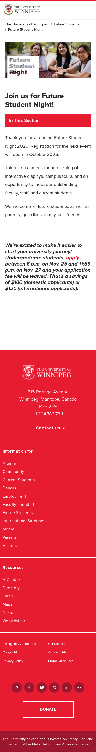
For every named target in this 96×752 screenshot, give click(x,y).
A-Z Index (12, 579)
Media (8, 529)
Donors (9, 487)
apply (72, 258)
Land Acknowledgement (73, 744)
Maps (8, 604)
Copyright (10, 652)
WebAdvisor (14, 620)
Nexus (8, 612)
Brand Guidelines (61, 661)
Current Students (19, 479)
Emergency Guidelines (19, 644)
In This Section (24, 120)
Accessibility (57, 652)
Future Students (66, 24)
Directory (11, 587)
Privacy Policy (13, 661)
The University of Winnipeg (26, 24)
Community (13, 471)
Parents (10, 537)
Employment (14, 496)
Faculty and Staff (18, 504)
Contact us (48, 428)
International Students (23, 520)
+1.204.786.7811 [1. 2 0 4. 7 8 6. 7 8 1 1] (48, 414)
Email (8, 596)
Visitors (10, 545)
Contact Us (56, 644)
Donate (48, 709)
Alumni (9, 463)
